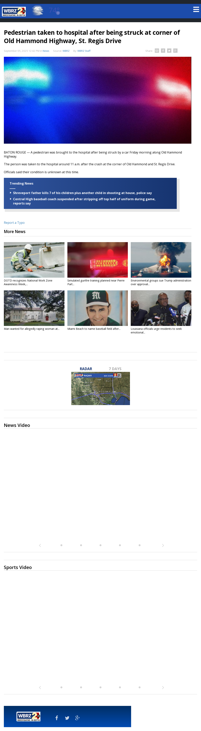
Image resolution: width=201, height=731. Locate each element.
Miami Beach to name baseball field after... (94, 329)
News (46, 51)
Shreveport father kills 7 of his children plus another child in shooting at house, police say (82, 193)
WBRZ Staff (83, 51)
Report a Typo (14, 222)
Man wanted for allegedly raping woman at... (31, 329)
